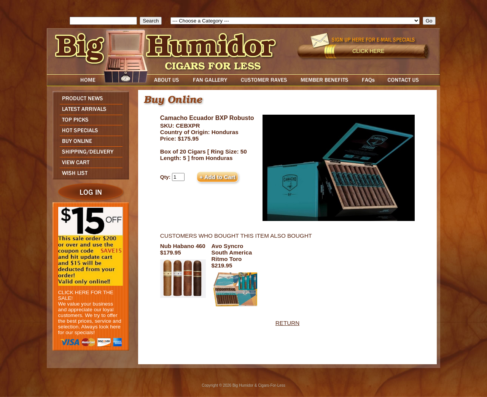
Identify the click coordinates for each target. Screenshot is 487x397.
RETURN (287, 323)
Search (60, 21)
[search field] (103, 21)
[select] (295, 20)
